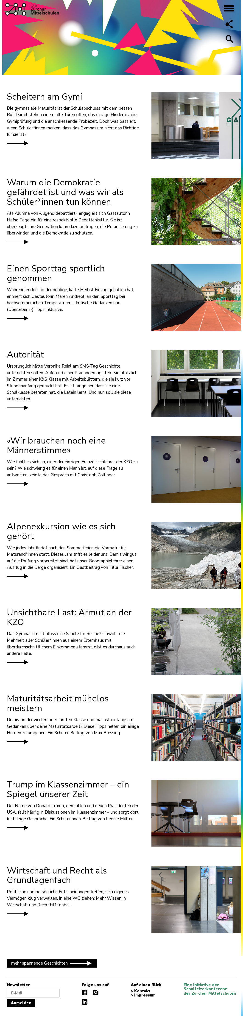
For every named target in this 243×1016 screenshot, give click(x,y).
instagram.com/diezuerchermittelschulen (96, 992)
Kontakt (142, 991)
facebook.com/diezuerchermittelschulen (84, 992)
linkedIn (84, 1002)
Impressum (145, 995)
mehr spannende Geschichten (52, 963)
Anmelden (21, 1003)
